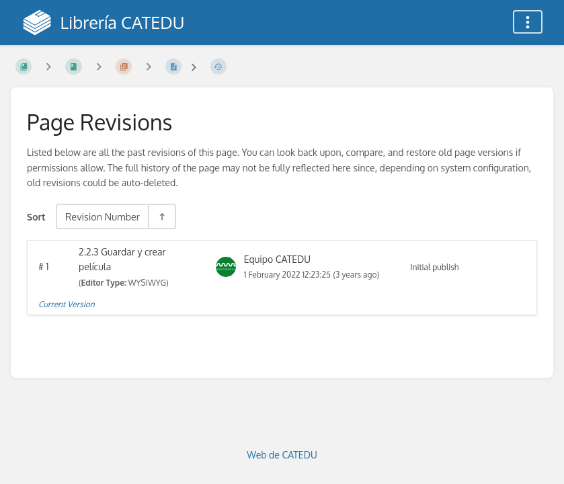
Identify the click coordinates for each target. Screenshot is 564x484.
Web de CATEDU (282, 454)
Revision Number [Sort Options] (102, 216)
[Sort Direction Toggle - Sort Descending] (161, 216)
